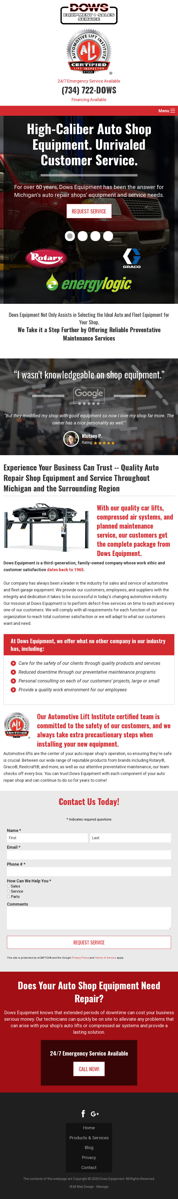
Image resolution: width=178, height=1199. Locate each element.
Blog (89, 1147)
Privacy (89, 1157)
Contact (88, 1167)
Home (89, 1127)
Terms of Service (105, 957)
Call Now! (89, 1069)
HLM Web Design (82, 1187)
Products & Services (89, 1137)
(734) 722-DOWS (89, 89)
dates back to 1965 (65, 569)
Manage (102, 1187)
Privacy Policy (80, 957)
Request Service (89, 211)
